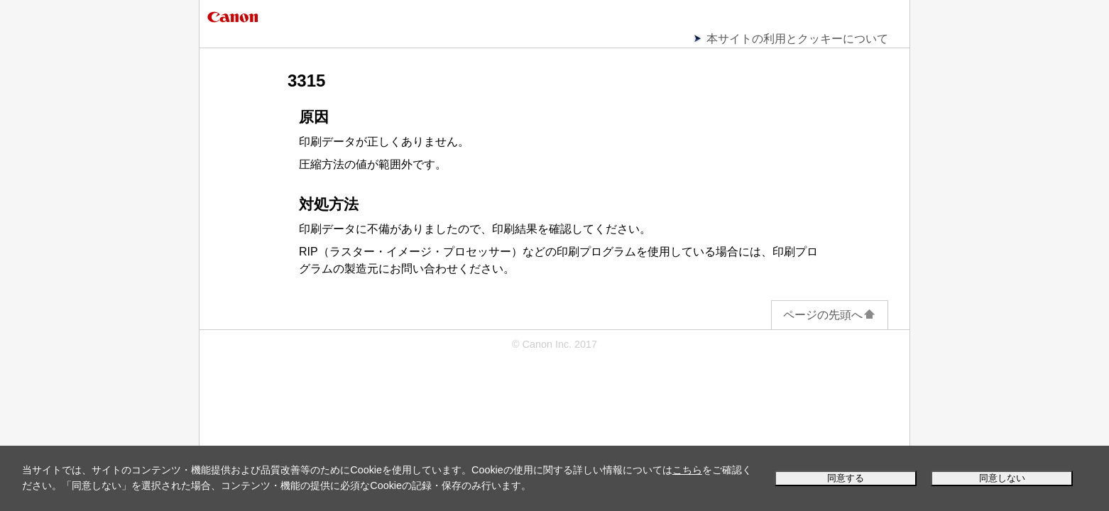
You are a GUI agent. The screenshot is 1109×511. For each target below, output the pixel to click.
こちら (687, 470)
